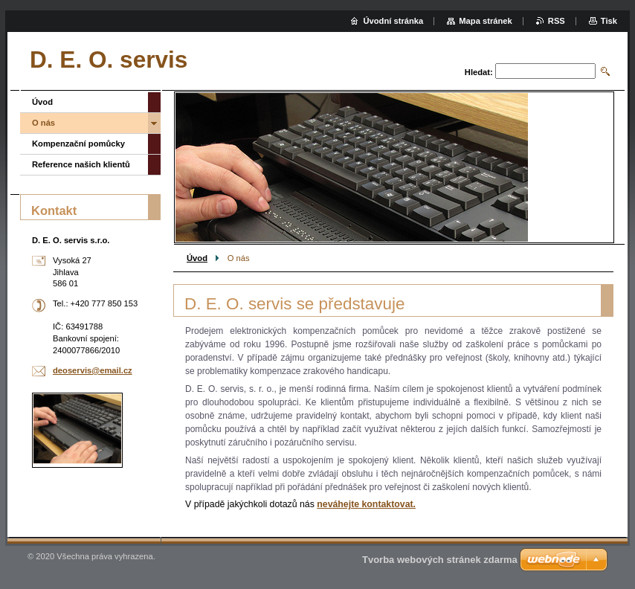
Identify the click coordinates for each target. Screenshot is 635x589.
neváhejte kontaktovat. (366, 504)
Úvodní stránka (393, 20)
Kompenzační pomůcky (78, 143)
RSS (556, 20)
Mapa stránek (485, 20)
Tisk (609, 20)
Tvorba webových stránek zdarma (440, 559)
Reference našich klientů (81, 164)
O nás (43, 122)
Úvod (197, 258)
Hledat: (479, 72)
